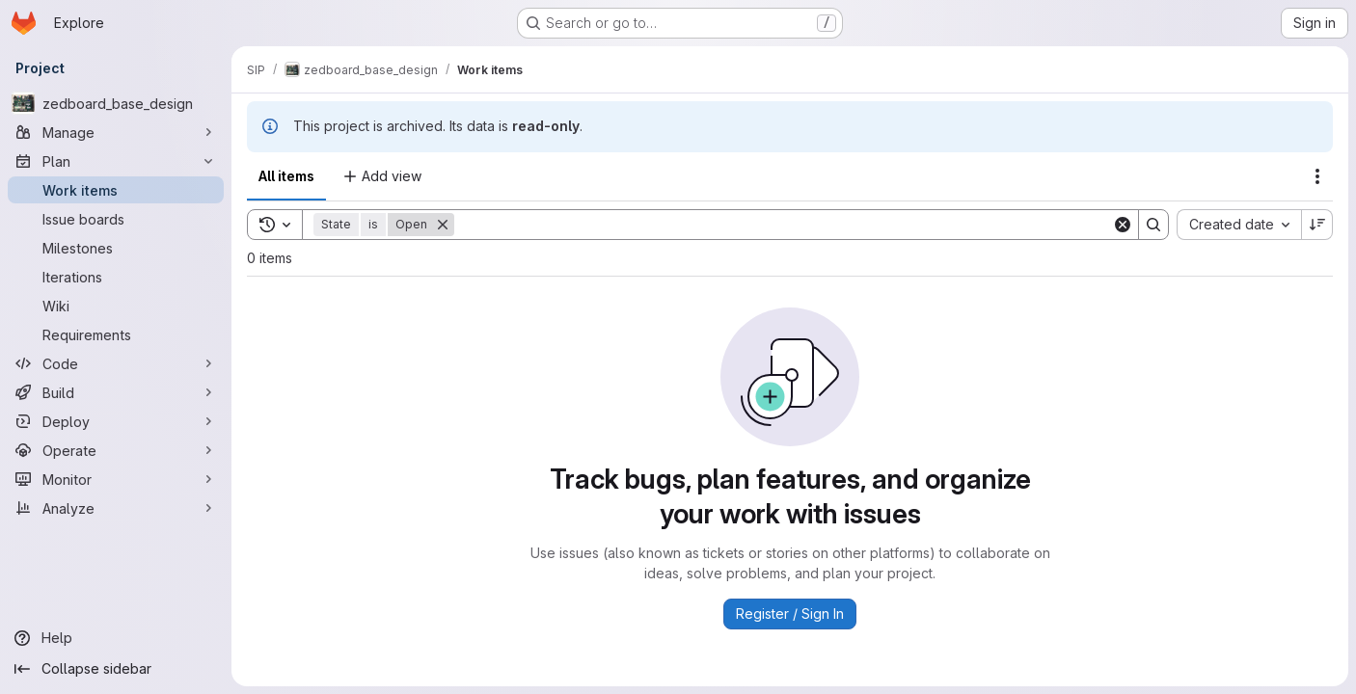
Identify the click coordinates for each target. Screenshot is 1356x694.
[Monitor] (116, 479)
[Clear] (1122, 224)
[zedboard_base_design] (116, 103)
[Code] (116, 363)
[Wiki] (116, 305)
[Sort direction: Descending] (1317, 224)
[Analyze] (116, 507)
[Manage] (116, 132)
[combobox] (1239, 224)
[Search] (783, 224)
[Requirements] (116, 334)
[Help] (116, 638)
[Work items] (116, 189)
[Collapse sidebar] (116, 668)
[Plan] (116, 160)
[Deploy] (116, 421)
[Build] (116, 392)
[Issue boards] (116, 218)
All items (286, 176)
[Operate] (116, 450)
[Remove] (442, 224)
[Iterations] (116, 276)
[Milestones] (116, 247)
